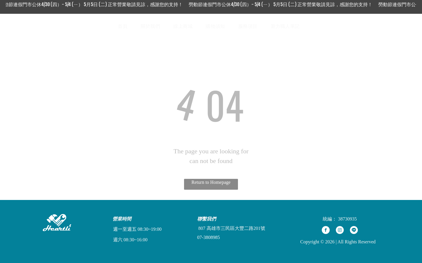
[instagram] (340, 230)
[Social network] (377, 26)
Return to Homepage (210, 182)
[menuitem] (124, 26)
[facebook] (326, 230)
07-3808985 (208, 237)
